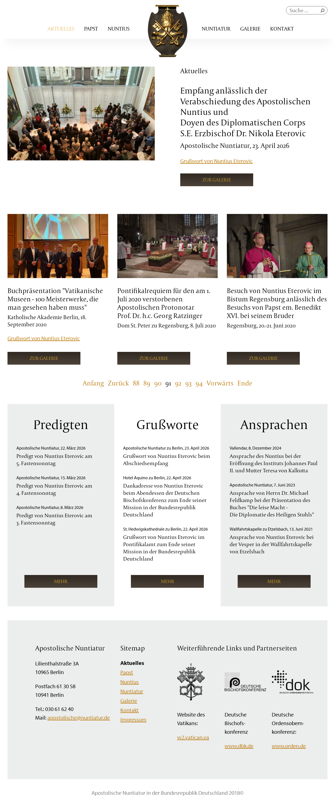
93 (188, 383)
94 (199, 383)
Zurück (118, 383)
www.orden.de (289, 745)
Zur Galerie (216, 179)
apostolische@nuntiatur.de (78, 717)
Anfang (93, 383)
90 (157, 383)
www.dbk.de (239, 745)
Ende (244, 383)
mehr (60, 581)
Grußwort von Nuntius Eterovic (216, 160)
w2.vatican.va (193, 737)
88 (136, 383)
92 (178, 383)
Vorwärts (220, 383)
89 (146, 383)
